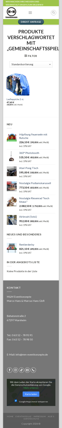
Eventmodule (24, 416)
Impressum (40, 416)
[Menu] (30, 13)
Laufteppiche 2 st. (15, 99)
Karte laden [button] (31, 394)
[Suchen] (53, 12)
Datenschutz (31, 418)
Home (10, 416)
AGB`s (51, 416)
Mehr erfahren (31, 387)
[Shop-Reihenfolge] (30, 64)
